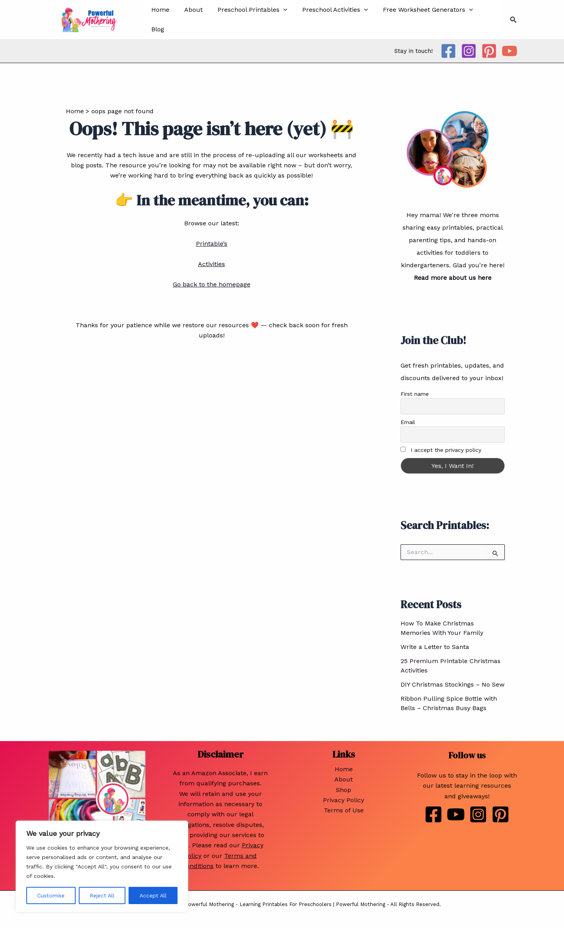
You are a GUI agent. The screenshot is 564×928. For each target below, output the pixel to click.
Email (408, 420)
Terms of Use (344, 808)
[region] (102, 866)
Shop (343, 788)
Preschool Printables (247, 19)
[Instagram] (469, 49)
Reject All (102, 895)
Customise (51, 895)
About (190, 18)
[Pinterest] (489, 49)
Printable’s (211, 241)
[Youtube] (456, 813)
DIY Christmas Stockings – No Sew (452, 683)
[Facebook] (448, 49)
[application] (278, 19)
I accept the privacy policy (446, 448)
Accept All (153, 895)
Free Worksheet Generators (417, 19)
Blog (481, 18)
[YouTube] (509, 49)
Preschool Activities (327, 19)
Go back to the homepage (211, 282)
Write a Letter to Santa (435, 645)
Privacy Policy (343, 798)
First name (415, 392)
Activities (211, 262)
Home (160, 18)
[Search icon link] (513, 19)
